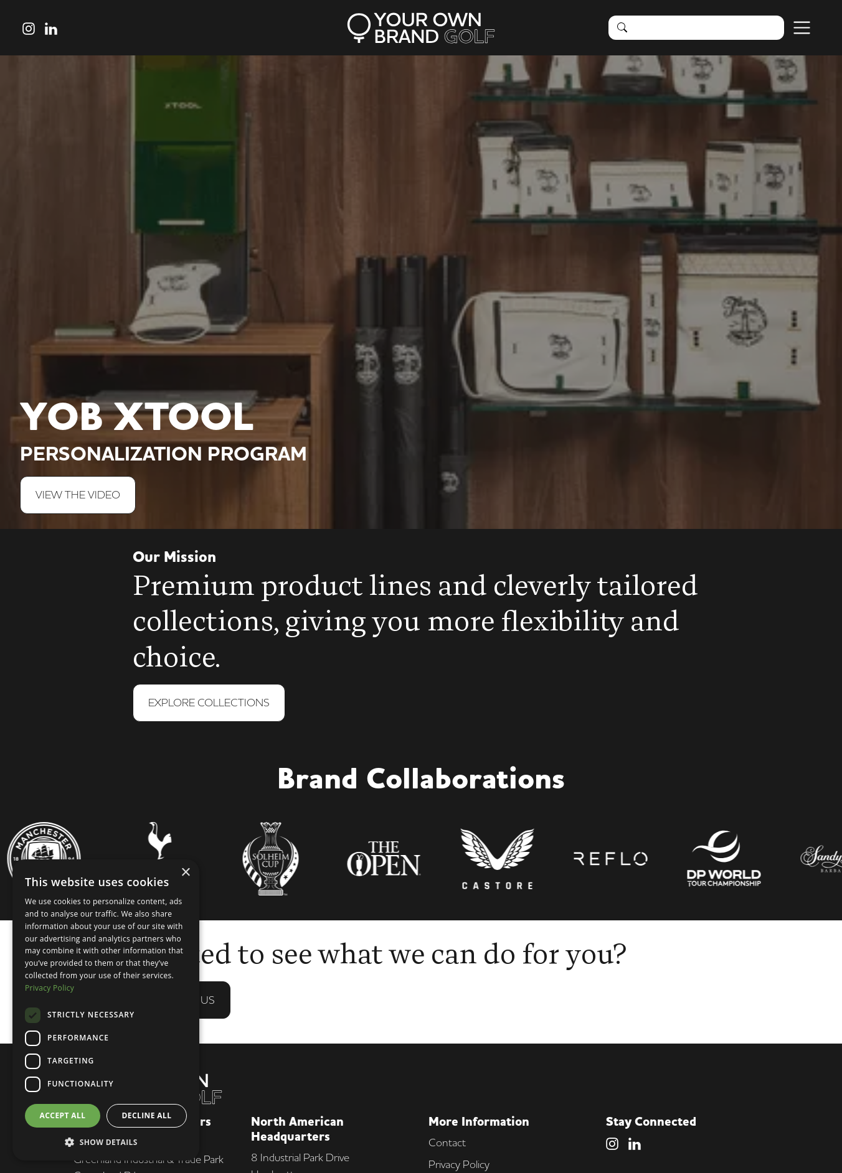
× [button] (185, 872)
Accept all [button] (63, 1115)
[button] (106, 1142)
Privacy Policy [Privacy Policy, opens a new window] (49, 988)
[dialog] (105, 1010)
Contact (447, 1142)
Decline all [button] (147, 1115)
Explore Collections (209, 703)
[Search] (709, 27)
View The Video (77, 494)
